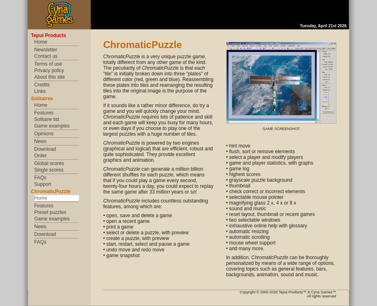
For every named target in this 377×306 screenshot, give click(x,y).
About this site (49, 77)
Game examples (52, 126)
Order (40, 156)
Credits (42, 85)
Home (40, 42)
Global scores (49, 163)
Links (40, 91)
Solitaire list (46, 119)
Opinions (43, 133)
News (40, 141)
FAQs (40, 178)
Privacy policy (49, 70)
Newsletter (45, 50)
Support (42, 184)
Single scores (49, 170)
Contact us (45, 56)
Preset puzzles (50, 212)
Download (45, 149)
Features (43, 113)
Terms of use (48, 64)
